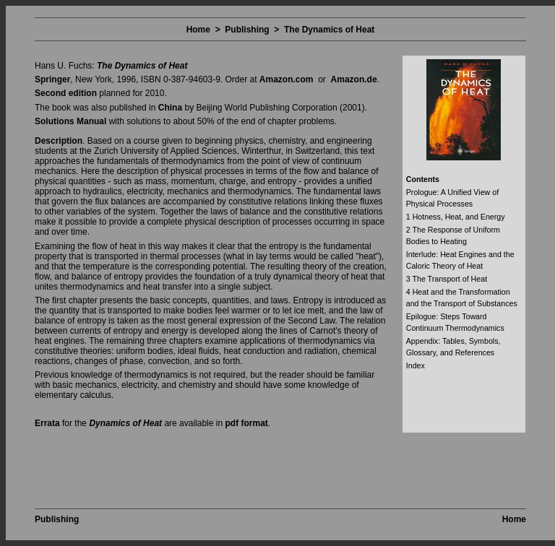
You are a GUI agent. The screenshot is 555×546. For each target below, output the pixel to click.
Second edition (66, 93)
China (170, 108)
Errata (47, 423)
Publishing (247, 30)
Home (198, 30)
